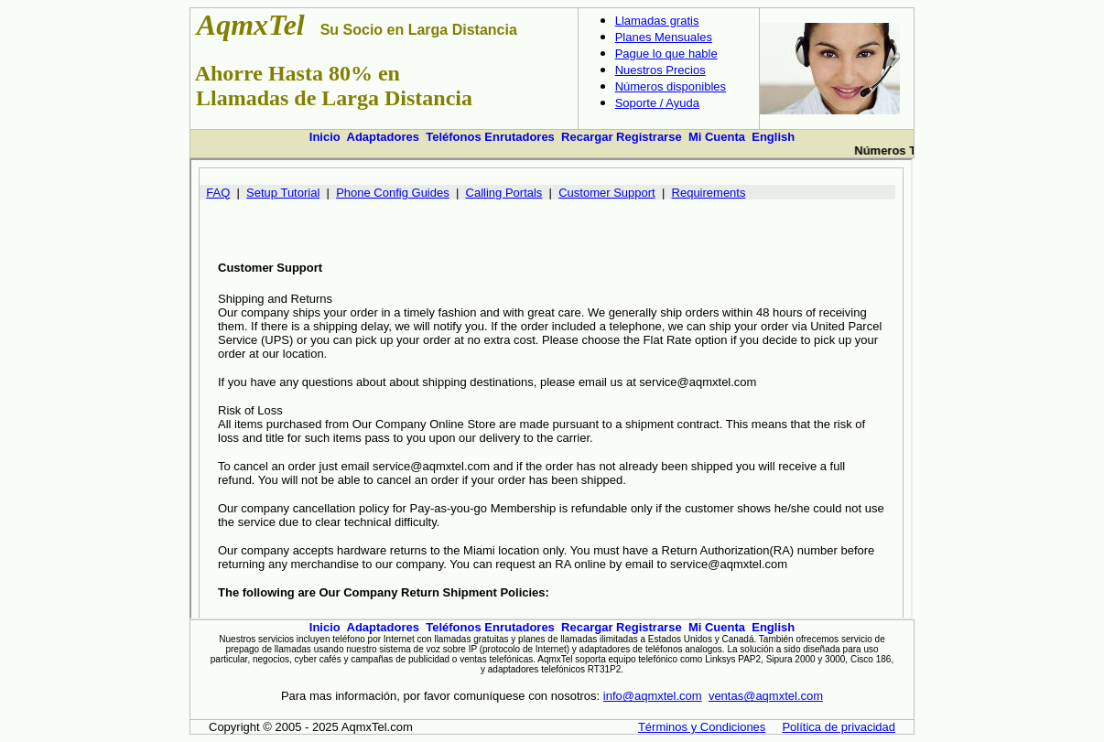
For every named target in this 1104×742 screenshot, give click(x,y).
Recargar (586, 137)
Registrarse (649, 137)
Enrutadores (519, 137)
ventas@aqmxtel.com (766, 696)
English (773, 137)
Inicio (325, 137)
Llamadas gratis (657, 20)
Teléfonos (453, 137)
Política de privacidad (838, 727)
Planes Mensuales (663, 37)
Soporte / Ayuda (657, 103)
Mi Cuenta (716, 137)
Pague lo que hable (666, 53)
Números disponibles (670, 86)
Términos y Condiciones (701, 727)
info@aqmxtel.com (652, 696)
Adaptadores (383, 137)
